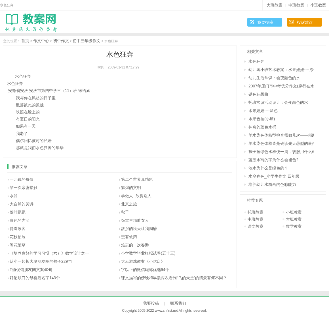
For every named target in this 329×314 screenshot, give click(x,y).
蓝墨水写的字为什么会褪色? (273, 160)
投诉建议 (305, 22)
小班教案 (318, 5)
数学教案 (294, 226)
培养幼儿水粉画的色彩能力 (272, 184)
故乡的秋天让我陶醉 (139, 228)
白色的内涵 (19, 220)
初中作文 (61, 40)
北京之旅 (129, 204)
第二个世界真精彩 (137, 179)
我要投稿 (265, 22)
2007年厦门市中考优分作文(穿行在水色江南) (281, 86)
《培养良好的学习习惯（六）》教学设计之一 (49, 253)
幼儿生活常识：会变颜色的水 (274, 78)
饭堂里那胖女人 (135, 220)
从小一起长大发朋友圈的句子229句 (41, 261)
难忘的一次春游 (135, 245)
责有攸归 (129, 237)
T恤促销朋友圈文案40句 (31, 269)
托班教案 (255, 212)
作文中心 (41, 40)
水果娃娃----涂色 (263, 110)
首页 (25, 40)
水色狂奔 (256, 61)
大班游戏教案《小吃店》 (143, 261)
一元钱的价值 (21, 179)
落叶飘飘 (18, 212)
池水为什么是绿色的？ (268, 168)
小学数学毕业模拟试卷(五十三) (148, 253)
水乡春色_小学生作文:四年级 (274, 176)
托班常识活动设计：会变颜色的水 (278, 102)
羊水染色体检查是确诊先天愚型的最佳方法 (281, 143)
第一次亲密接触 (23, 187)
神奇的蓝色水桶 (262, 127)
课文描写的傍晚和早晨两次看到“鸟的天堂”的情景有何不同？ (174, 278)
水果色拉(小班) (261, 119)
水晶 (14, 195)
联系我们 (178, 303)
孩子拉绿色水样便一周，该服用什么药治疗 (281, 151)
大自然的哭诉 (21, 204)
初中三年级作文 (86, 40)
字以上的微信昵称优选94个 (145, 269)
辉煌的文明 (131, 187)
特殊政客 (18, 228)
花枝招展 (18, 237)
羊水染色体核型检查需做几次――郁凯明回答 (281, 135)
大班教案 (274, 5)
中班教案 (296, 5)
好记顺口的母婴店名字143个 (35, 278)
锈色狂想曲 (258, 94)
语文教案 (255, 226)
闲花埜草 (18, 245)
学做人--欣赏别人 (136, 195)
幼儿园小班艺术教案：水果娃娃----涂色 (281, 69)
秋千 (125, 212)
